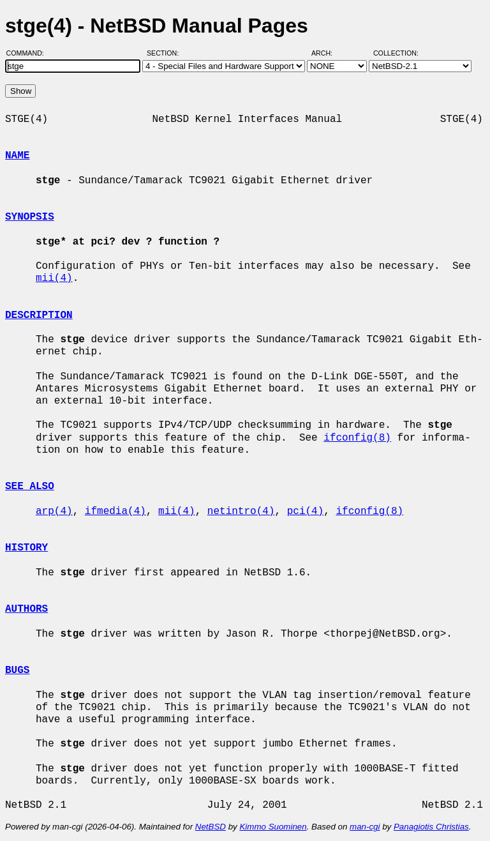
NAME (17, 156)
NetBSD (210, 826)
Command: (29, 53)
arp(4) (54, 511)
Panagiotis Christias (431, 826)
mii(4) (54, 278)
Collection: (396, 53)
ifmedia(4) (115, 511)
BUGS (17, 670)
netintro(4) (241, 511)
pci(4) (305, 511)
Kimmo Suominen (272, 826)
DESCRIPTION (39, 315)
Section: (165, 53)
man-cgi (365, 826)
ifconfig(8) (357, 438)
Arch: (327, 53)
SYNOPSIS (29, 217)
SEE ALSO (29, 487)
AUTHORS (26, 609)
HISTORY (26, 548)
